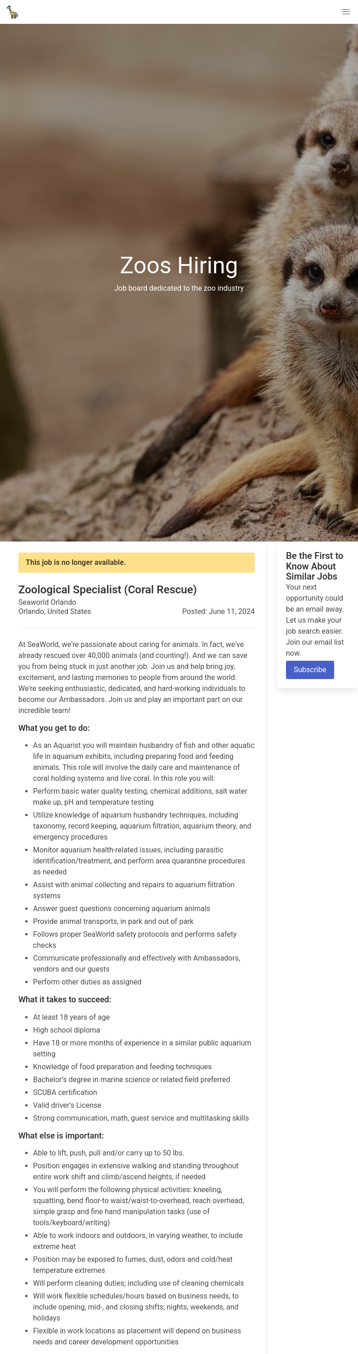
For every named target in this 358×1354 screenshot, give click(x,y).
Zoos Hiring (179, 265)
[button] (346, 12)
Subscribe (310, 669)
